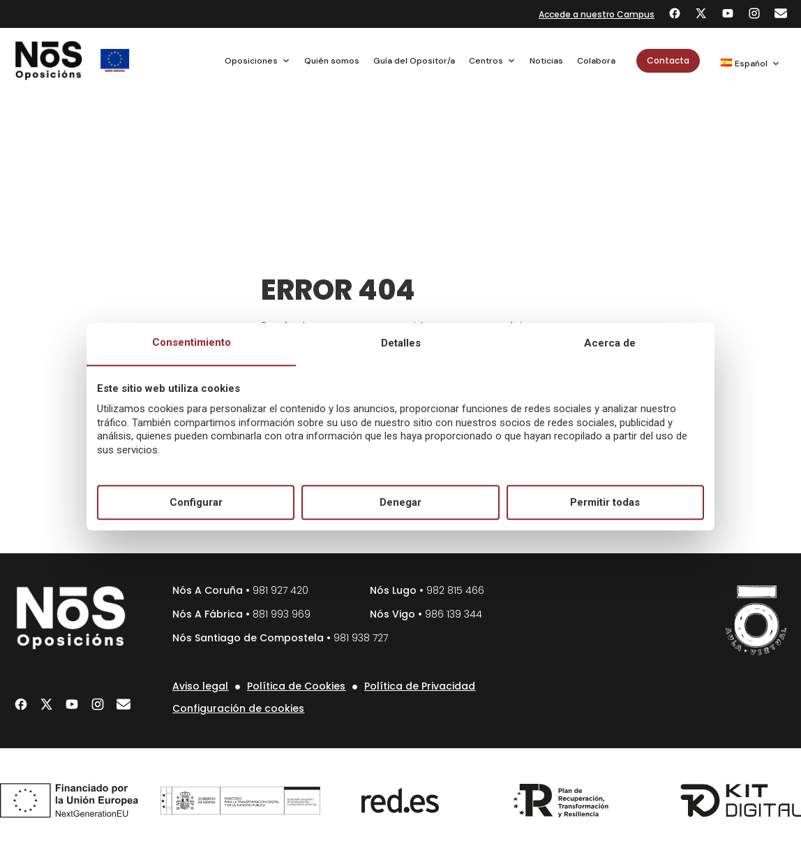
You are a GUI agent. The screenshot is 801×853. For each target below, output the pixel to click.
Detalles (401, 343)
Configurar (196, 502)
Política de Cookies (296, 686)
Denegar (400, 502)
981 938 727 (361, 638)
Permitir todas (605, 502)
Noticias (546, 60)
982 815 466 (455, 590)
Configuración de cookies (238, 708)
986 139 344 (453, 614)
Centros (492, 61)
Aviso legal (200, 686)
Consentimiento (191, 343)
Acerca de (610, 343)
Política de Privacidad (419, 686)
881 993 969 (281, 614)
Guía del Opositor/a (414, 60)
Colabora (596, 60)
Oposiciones (257, 61)
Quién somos (331, 60)
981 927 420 (280, 590)
